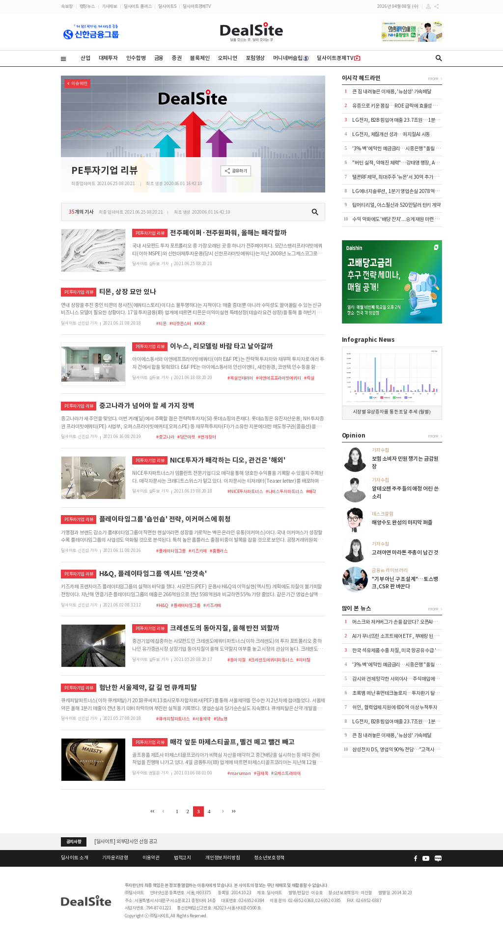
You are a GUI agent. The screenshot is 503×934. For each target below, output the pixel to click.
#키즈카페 (197, 550)
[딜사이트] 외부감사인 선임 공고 (126, 841)
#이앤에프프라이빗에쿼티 (278, 378)
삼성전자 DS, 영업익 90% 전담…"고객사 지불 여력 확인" (408, 749)
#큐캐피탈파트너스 (173, 718)
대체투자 (108, 58)
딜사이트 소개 (74, 858)
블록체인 (199, 58)
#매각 (311, 491)
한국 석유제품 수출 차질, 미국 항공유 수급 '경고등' (401, 650)
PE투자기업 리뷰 (104, 170)
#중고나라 (165, 437)
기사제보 (109, 6)
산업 (85, 58)
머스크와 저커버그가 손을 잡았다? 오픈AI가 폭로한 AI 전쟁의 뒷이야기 (420, 622)
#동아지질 (236, 659)
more (433, 78)
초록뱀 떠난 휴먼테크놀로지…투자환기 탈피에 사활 (402, 693)
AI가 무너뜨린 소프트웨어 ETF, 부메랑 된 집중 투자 (402, 636)
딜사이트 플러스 (138, 6)
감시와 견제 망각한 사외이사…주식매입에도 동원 (400, 679)
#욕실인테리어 (240, 378)
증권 (177, 58)
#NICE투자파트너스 (245, 491)
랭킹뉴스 (87, 6)
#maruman (239, 773)
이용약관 (151, 858)
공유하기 (239, 170)
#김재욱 (261, 773)
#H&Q (162, 605)
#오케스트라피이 (286, 773)
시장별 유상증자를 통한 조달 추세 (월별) (392, 412)
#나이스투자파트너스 (284, 491)
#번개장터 (207, 437)
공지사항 (74, 842)
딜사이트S (167, 6)
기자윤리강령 (115, 858)
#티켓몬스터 (180, 323)
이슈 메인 (79, 83)
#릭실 (309, 378)
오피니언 (227, 58)
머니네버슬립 (290, 58)
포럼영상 (255, 58)
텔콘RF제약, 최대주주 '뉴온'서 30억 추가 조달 (397, 177)
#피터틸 (303, 659)
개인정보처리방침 (222, 858)
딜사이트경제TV (197, 6)
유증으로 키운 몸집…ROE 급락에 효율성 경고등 (399, 106)
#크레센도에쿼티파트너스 (271, 659)
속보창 (67, 6)
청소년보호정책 (269, 858)
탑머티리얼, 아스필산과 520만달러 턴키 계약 (396, 205)
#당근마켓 (186, 437)
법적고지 (182, 858)
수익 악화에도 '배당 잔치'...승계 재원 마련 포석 (397, 219)
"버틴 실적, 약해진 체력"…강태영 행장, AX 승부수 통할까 (408, 163)
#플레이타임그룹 (171, 550)
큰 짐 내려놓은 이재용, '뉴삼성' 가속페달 (391, 91)
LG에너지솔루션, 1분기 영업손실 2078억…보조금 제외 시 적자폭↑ (419, 191)
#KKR (199, 323)
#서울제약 (201, 718)
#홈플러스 (218, 550)
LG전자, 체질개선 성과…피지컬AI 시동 (391, 134)
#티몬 (161, 323)
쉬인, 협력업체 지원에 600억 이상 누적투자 (394, 707)
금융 (159, 58)
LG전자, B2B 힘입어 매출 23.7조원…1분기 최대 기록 (405, 120)
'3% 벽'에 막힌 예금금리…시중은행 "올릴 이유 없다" (404, 148)
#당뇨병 (220, 718)
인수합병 (135, 58)
